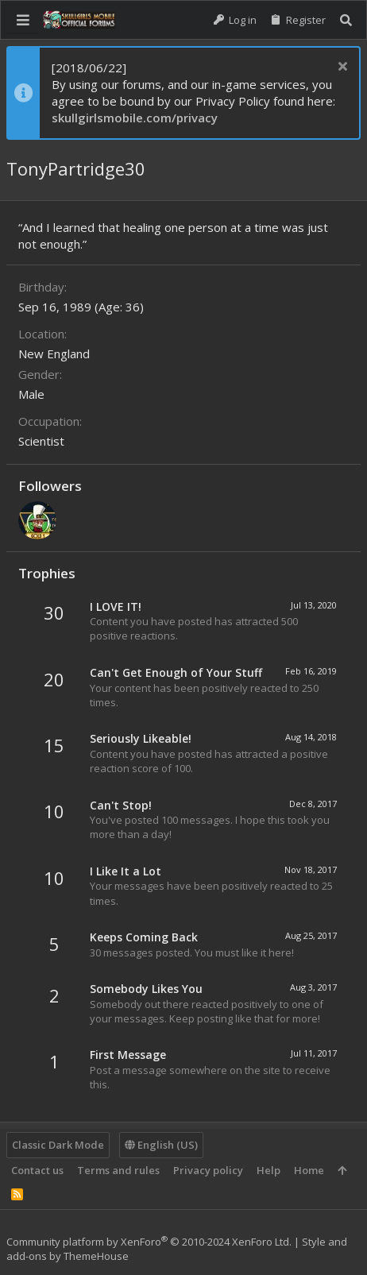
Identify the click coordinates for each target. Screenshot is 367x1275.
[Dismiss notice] (340, 68)
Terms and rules (118, 1170)
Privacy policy (208, 1170)
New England (54, 353)
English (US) (161, 1145)
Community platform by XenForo (149, 1241)
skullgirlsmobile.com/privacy (135, 118)
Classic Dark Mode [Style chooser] (58, 1145)
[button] (23, 20)
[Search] (346, 20)
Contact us (37, 1170)
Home (309, 1170)
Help (268, 1170)
